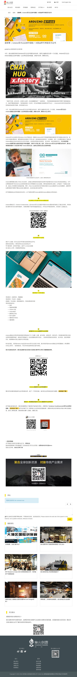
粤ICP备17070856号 (61, 674)
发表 (69, 519)
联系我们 (16, 667)
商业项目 (17, 7)
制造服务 (38, 665)
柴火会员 (10, 7)
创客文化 (16, 665)
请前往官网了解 (18, 447)
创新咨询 (38, 667)
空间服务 (25, 7)
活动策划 (38, 663)
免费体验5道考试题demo (45, 445)
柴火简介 (16, 661)
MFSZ (56, 7)
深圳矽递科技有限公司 (50, 674)
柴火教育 (49, 7)
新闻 (14, 12)
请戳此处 (27, 443)
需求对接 (38, 669)
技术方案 (38, 661)
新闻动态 (33, 7)
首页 (9, 12)
